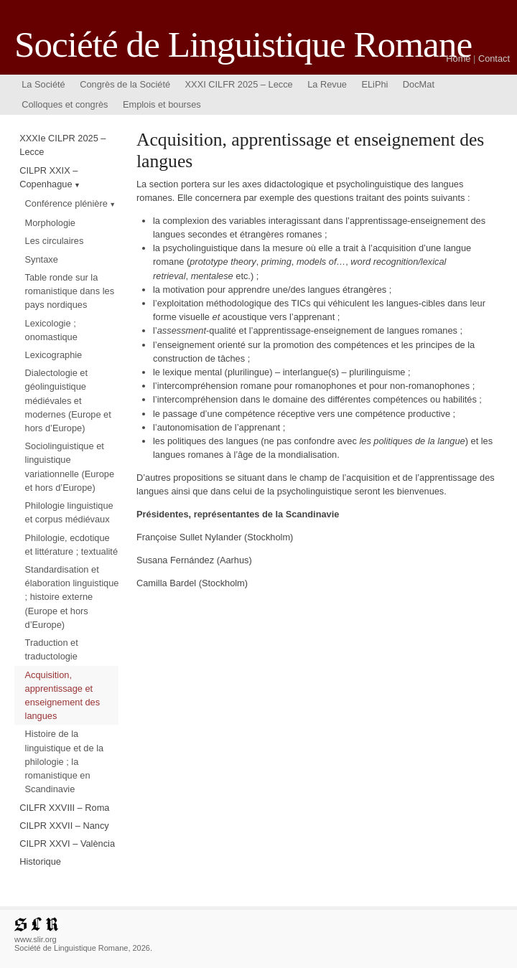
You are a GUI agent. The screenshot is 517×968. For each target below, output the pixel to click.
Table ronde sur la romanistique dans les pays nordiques (69, 291)
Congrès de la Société (125, 84)
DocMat (418, 84)
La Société (43, 84)
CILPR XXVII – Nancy (63, 825)
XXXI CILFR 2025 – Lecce (239, 84)
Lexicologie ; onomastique (51, 330)
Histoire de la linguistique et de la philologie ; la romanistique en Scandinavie (64, 761)
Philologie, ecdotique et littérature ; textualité (71, 544)
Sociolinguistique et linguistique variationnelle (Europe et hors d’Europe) (70, 467)
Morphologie (50, 222)
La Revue (327, 84)
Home (458, 58)
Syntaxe (41, 259)
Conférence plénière (66, 203)
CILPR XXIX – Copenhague (48, 177)
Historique (40, 861)
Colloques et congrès (65, 104)
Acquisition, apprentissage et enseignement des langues (63, 695)
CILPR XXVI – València (67, 843)
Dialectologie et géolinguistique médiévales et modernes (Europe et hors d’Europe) (68, 400)
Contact (494, 58)
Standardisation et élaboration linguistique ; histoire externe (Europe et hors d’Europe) (72, 597)
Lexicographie (54, 354)
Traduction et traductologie (51, 649)
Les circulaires (54, 240)
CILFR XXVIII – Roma (64, 807)
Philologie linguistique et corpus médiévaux (69, 512)
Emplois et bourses (162, 104)
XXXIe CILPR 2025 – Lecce (62, 145)
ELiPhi (374, 84)
